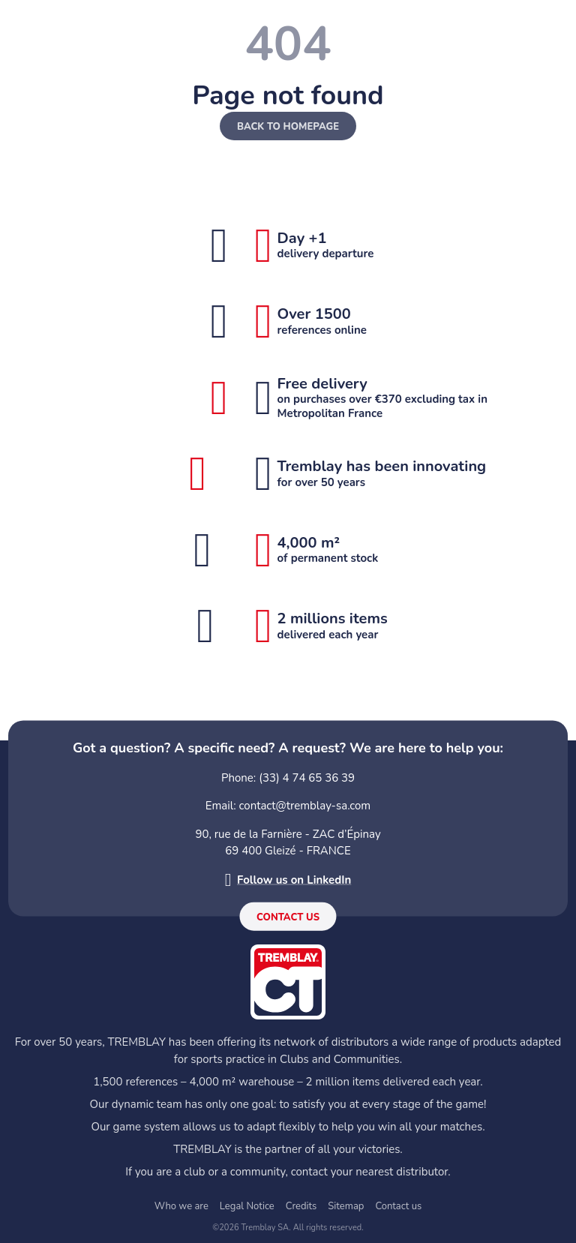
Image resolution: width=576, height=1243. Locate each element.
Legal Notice (247, 1206)
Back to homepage (288, 127)
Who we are (181, 1206)
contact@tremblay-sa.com (305, 805)
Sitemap (346, 1206)
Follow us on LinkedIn (294, 879)
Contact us (288, 917)
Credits (301, 1206)
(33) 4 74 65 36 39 (307, 777)
